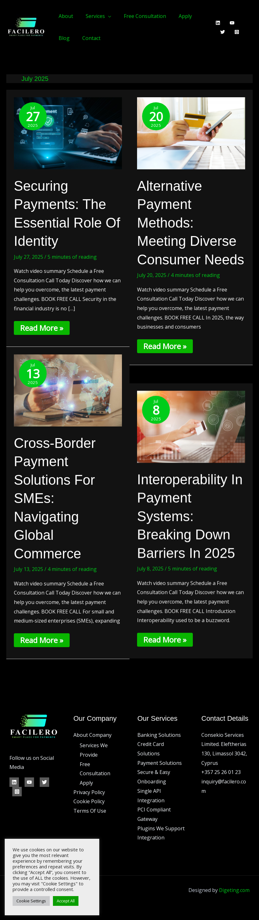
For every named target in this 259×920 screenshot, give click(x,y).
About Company (92, 734)
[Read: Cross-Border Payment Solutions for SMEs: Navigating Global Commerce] (68, 390)
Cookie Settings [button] (31, 901)
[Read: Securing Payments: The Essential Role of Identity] (68, 132)
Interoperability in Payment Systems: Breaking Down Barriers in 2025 (187, 517)
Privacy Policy (89, 791)
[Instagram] (220, 32)
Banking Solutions (159, 734)
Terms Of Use (89, 810)
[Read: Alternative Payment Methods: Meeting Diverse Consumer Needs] (191, 132)
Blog (62, 38)
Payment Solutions (159, 762)
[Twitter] (244, 22)
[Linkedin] (215, 22)
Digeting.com (234, 889)
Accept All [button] (66, 901)
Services (91, 16)
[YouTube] (229, 22)
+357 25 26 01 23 (221, 771)
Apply (176, 16)
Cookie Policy (89, 800)
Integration (150, 836)
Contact (87, 38)
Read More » (42, 327)
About (64, 16)
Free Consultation (139, 16)
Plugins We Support (161, 827)
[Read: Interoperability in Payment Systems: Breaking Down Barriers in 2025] (191, 426)
